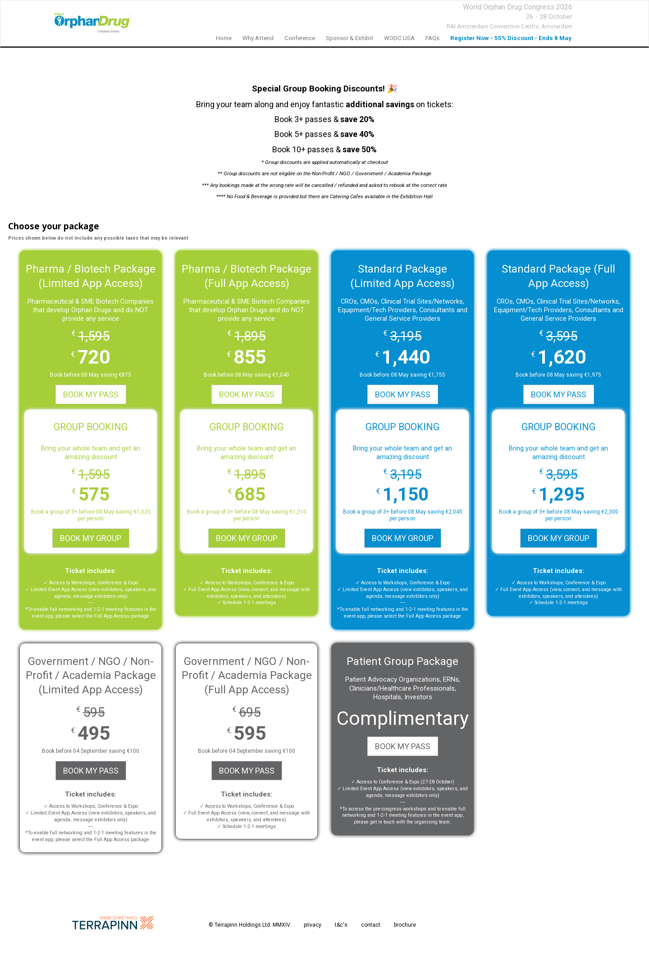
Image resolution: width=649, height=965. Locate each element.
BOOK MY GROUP (91, 538)
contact (370, 925)
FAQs (432, 38)
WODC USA (399, 38)
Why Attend (258, 38)
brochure (405, 925)
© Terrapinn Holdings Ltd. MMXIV (249, 925)
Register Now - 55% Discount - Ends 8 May (510, 38)
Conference (299, 38)
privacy (312, 925)
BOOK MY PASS (91, 394)
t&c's (341, 925)
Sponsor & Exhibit (349, 38)
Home (224, 38)
